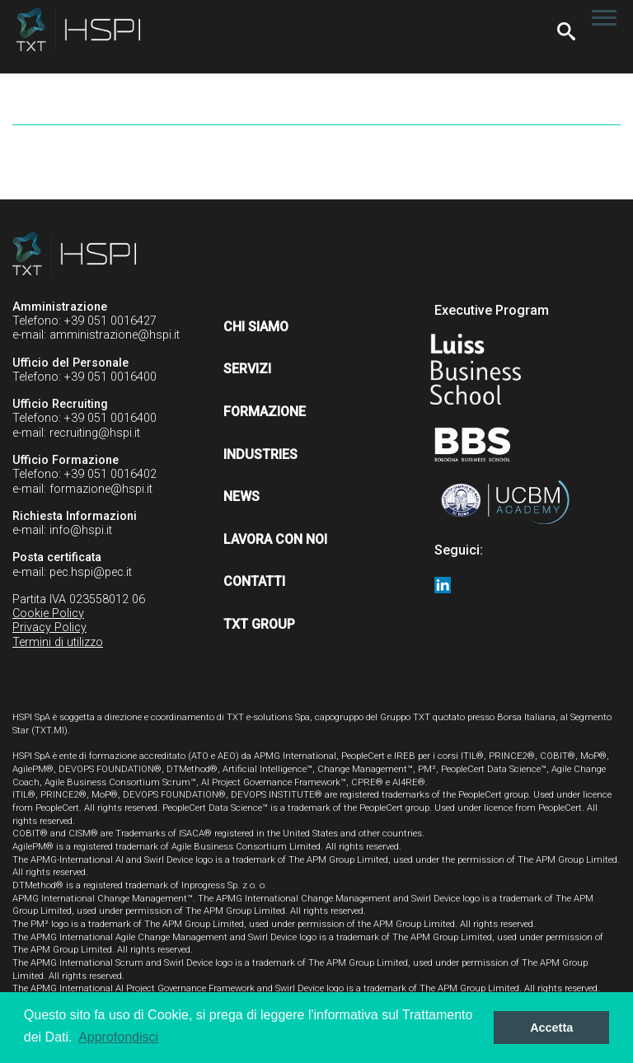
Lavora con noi (275, 539)
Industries (260, 454)
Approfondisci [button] (118, 1037)
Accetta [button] (551, 1027)
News (241, 496)
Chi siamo (255, 327)
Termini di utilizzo (57, 642)
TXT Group (259, 624)
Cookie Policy (48, 613)
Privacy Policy (49, 627)
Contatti (254, 581)
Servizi (247, 369)
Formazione (264, 411)
